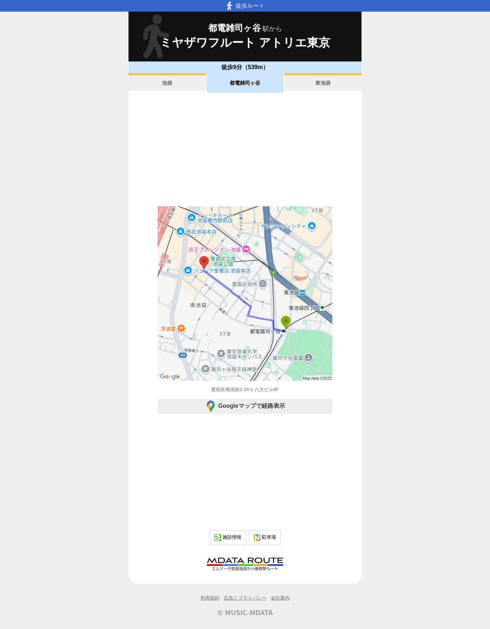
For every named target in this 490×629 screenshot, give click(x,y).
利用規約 (210, 598)
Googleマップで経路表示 (245, 406)
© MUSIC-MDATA (245, 612)
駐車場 (265, 537)
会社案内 (280, 598)
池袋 (167, 83)
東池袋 (323, 83)
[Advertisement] (245, 149)
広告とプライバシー (245, 598)
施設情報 (227, 537)
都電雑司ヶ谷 (245, 83)
